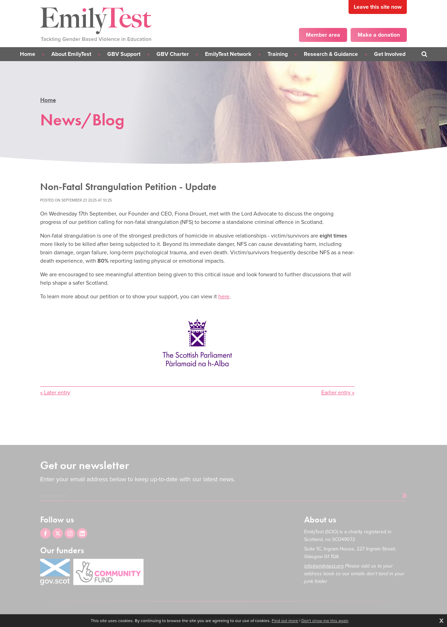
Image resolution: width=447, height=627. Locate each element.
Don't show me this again (325, 621)
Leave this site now (378, 7)
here (223, 296)
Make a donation (379, 35)
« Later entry (55, 392)
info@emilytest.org (324, 572)
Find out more (285, 621)
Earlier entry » (337, 392)
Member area (323, 35)
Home (48, 100)
